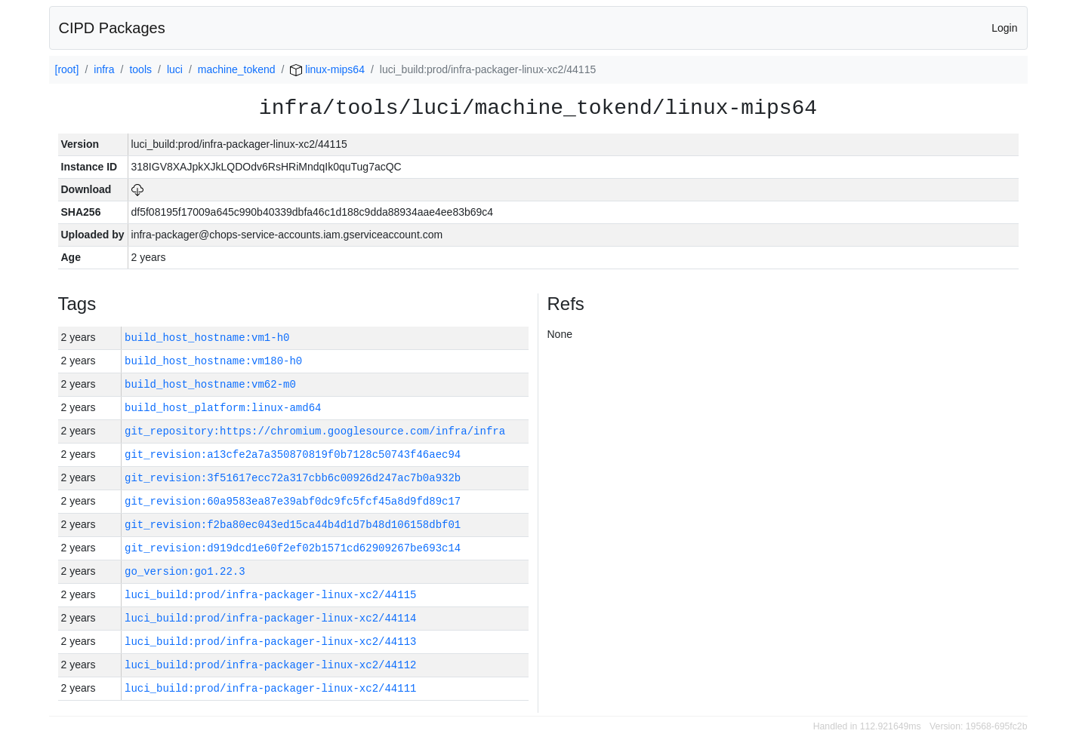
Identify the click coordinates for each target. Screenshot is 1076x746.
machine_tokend (237, 69)
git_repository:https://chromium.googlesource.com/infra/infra (315, 431)
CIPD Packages (112, 28)
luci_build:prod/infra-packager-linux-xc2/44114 (270, 618)
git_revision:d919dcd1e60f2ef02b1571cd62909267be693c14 (293, 548)
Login (1004, 28)
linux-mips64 (327, 69)
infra (104, 69)
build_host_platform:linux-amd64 (223, 408)
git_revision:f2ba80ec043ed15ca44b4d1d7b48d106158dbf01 (293, 524)
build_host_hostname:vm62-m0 (210, 384)
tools (140, 69)
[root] (67, 69)
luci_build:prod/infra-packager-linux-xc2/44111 (270, 688)
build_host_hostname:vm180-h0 (213, 361)
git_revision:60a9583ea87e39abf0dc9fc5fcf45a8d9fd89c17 (293, 501)
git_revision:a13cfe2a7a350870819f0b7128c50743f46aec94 (293, 454)
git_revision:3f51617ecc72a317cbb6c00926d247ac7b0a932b (293, 478)
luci (175, 69)
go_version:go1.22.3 (185, 571)
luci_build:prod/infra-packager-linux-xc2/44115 (270, 595)
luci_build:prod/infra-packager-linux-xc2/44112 (270, 665)
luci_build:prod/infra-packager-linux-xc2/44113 (270, 641)
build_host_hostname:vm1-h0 (207, 337)
